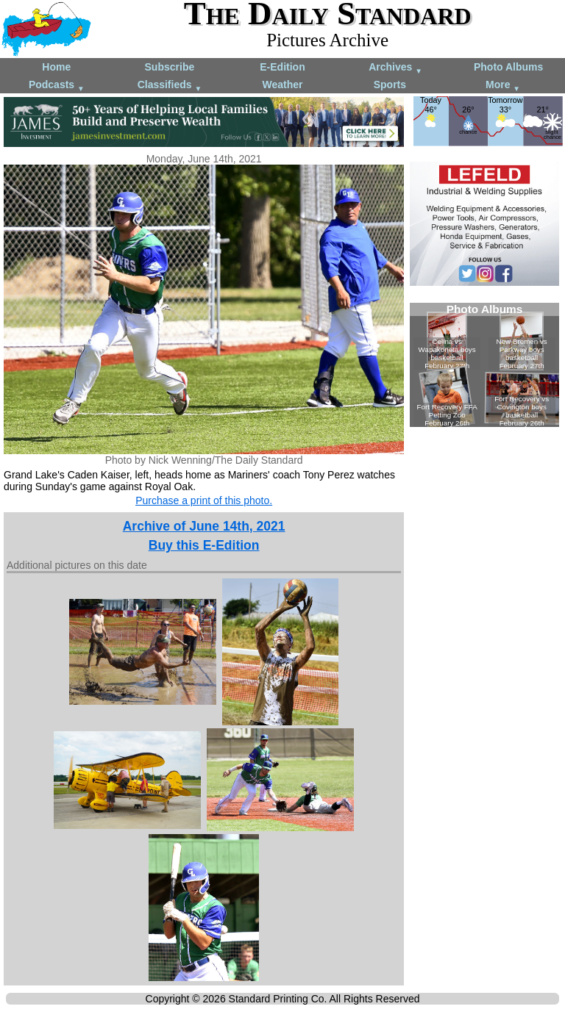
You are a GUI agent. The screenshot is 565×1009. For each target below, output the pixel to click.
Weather (282, 84)
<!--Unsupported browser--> (484, 365)
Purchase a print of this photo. (203, 500)
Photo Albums (508, 67)
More (503, 86)
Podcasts (57, 86)
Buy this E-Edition (204, 545)
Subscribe (170, 67)
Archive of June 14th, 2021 (204, 526)
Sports (390, 84)
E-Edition (282, 67)
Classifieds (170, 86)
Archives (395, 68)
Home (56, 67)
